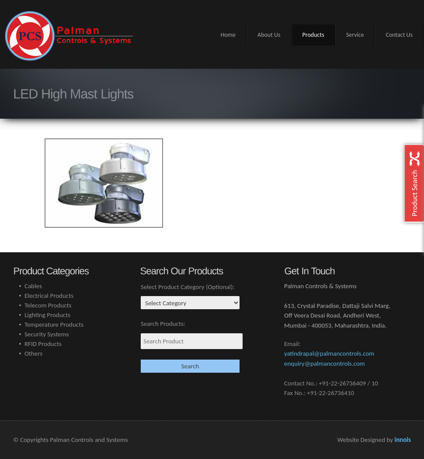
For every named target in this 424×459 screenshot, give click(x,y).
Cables (33, 286)
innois (402, 440)
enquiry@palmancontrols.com (324, 363)
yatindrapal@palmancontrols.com (329, 353)
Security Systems (46, 334)
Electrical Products (48, 296)
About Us (269, 35)
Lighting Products (47, 315)
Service (355, 35)
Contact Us (399, 35)
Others (33, 353)
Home (228, 35)
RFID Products (43, 344)
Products (313, 35)
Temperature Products (53, 324)
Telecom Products (48, 305)
